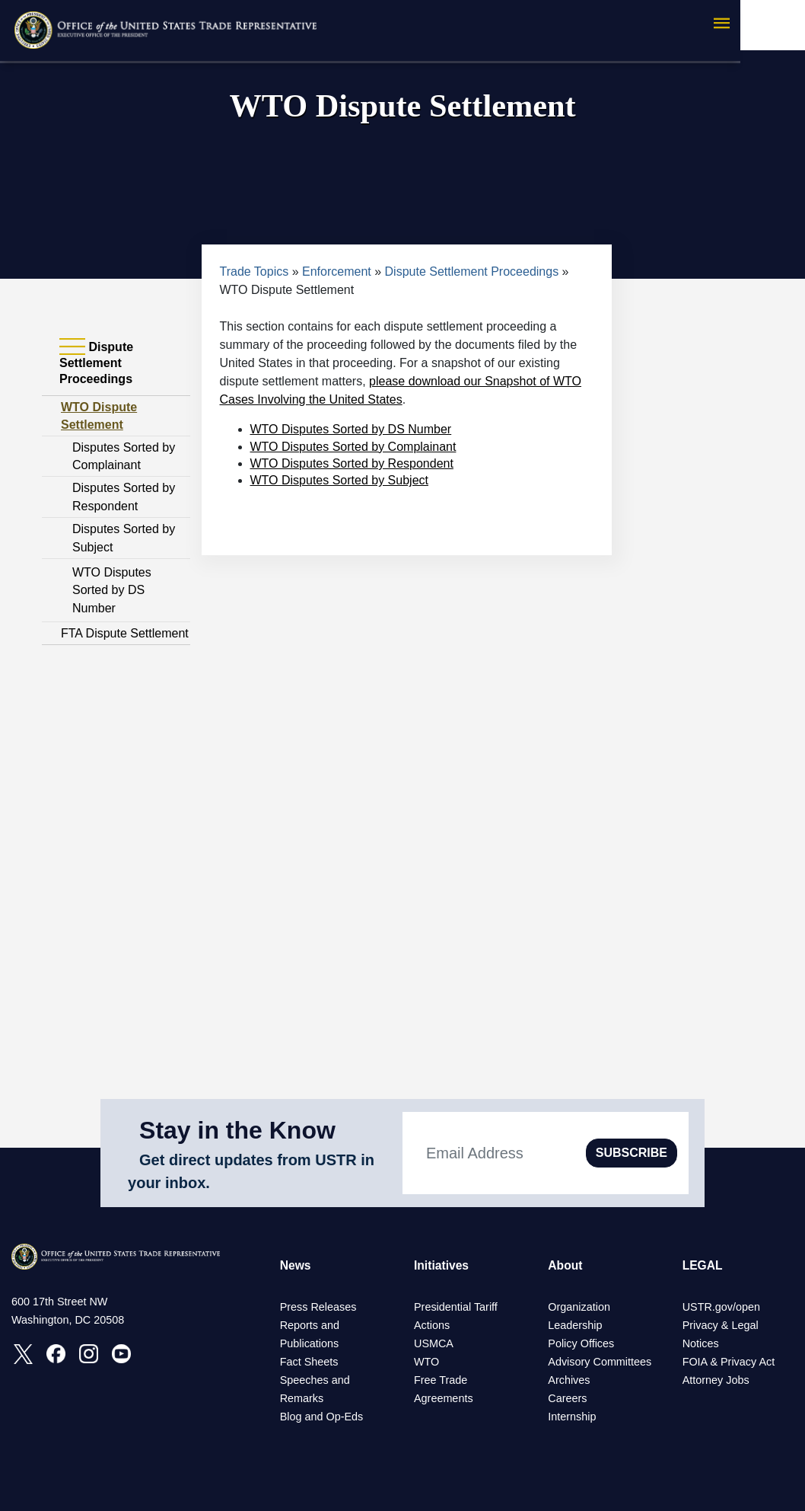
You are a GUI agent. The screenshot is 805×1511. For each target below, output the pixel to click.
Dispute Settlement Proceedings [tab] (96, 362)
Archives (569, 1380)
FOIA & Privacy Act (728, 1362)
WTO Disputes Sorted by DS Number (111, 590)
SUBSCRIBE (631, 1152)
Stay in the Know (237, 1130)
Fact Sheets (309, 1362)
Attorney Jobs (715, 1380)
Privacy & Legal (720, 1325)
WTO (426, 1362)
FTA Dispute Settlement (125, 633)
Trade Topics (254, 271)
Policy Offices (581, 1343)
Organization (579, 1307)
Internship (572, 1416)
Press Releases (318, 1307)
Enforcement (336, 271)
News (296, 1265)
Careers (567, 1398)
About (565, 1265)
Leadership (575, 1325)
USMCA (433, 1343)
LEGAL (703, 1265)
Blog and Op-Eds (322, 1416)
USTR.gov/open (721, 1307)
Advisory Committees (599, 1362)
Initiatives (442, 1265)
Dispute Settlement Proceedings (472, 271)
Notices (700, 1343)
